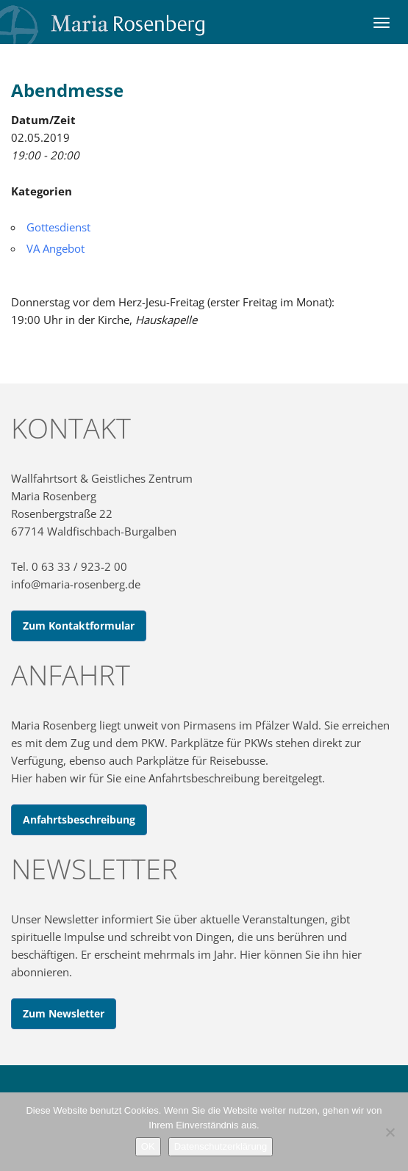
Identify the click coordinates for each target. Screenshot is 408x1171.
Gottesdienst (58, 227)
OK (148, 1146)
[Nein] (389, 1132)
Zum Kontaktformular (79, 626)
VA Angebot (55, 248)
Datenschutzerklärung (220, 1146)
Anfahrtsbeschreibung (79, 819)
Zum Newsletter (63, 1013)
